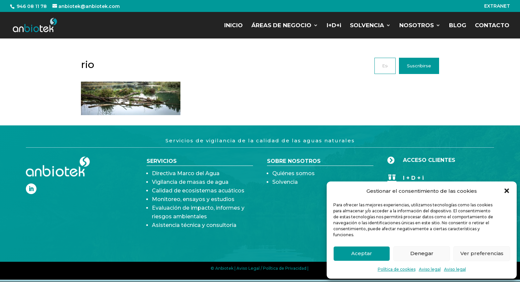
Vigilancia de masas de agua (190, 197)
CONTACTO (492, 26)
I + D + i (413, 178)
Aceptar (361, 253)
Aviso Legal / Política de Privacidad (271, 268)
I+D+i (334, 26)
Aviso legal (430, 269)
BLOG (457, 26)
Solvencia (285, 187)
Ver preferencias (481, 253)
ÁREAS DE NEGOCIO (281, 26)
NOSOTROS (416, 26)
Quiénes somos (293, 179)
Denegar (421, 253)
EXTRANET (497, 6)
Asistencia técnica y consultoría (194, 240)
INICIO (233, 26)
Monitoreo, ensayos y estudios (193, 214)
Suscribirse (419, 65)
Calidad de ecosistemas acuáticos (198, 206)
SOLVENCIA (367, 26)
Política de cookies (397, 269)
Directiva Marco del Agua (186, 188)
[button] (506, 190)
